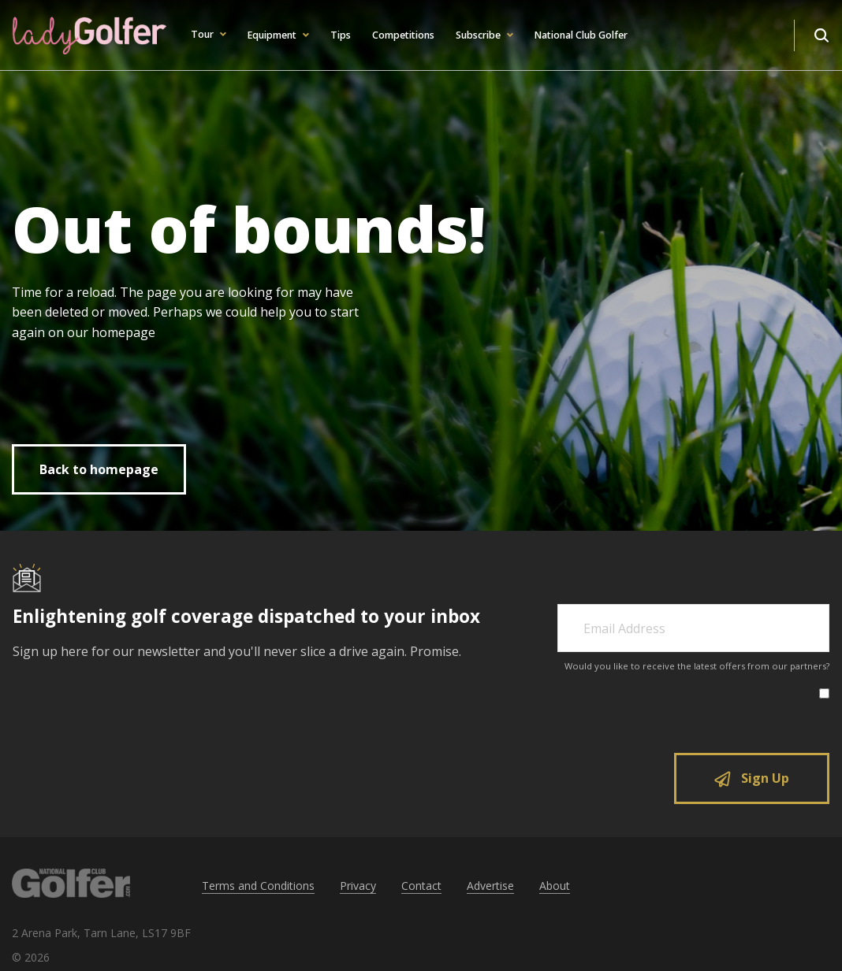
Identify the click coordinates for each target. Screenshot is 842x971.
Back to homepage (98, 469)
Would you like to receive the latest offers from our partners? (696, 666)
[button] (207, 35)
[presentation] (699, 714)
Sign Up (751, 778)
